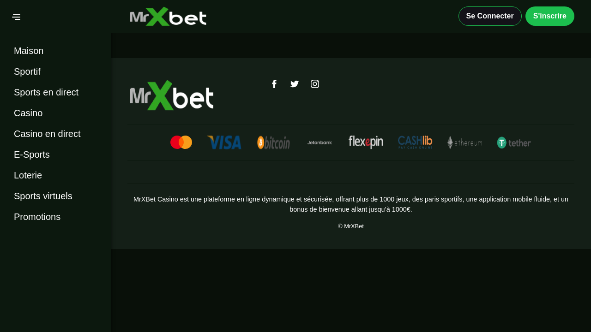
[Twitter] (294, 84)
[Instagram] (315, 84)
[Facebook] (274, 84)
